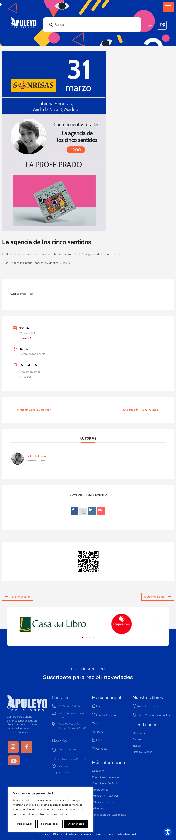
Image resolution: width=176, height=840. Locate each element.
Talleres (27, 377)
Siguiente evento (157, 597)
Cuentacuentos (31, 372)
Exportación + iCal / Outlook (141, 410)
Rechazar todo (50, 824)
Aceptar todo (76, 824)
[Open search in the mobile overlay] (92, 24)
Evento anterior (17, 597)
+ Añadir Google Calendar (34, 410)
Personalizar (24, 824)
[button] (168, 7)
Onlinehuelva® (126, 834)
